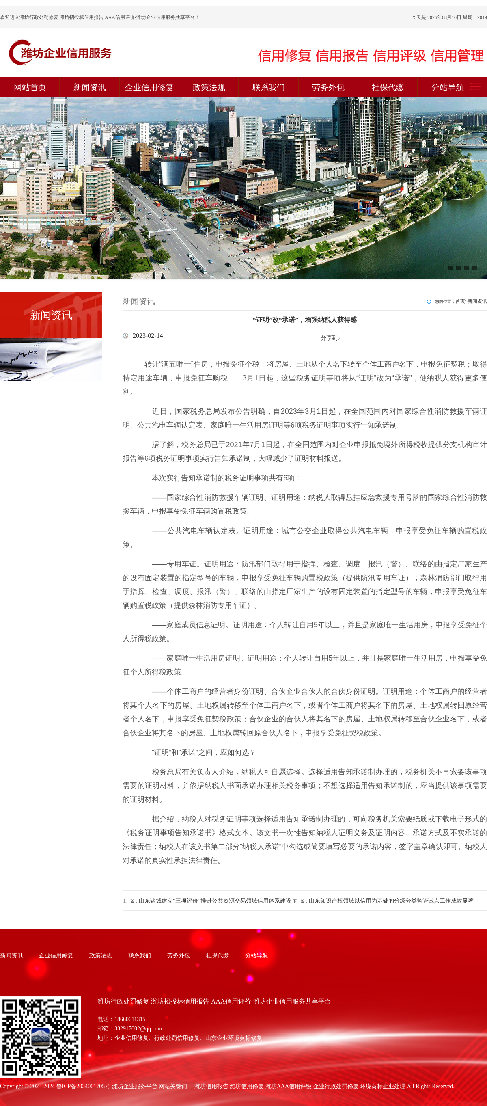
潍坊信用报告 (211, 1086)
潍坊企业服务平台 (134, 1086)
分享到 (329, 338)
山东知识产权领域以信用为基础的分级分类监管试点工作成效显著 (391, 901)
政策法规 (209, 87)
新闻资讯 (89, 87)
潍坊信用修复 (247, 1086)
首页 (460, 301)
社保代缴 (388, 87)
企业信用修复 (149, 87)
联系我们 (268, 87)
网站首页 (30, 87)
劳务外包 (328, 87)
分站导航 (447, 87)
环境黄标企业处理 (382, 1086)
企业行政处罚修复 (336, 1086)
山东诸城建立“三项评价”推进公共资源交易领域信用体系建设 (215, 901)
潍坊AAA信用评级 (288, 1086)
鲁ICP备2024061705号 (83, 1086)
